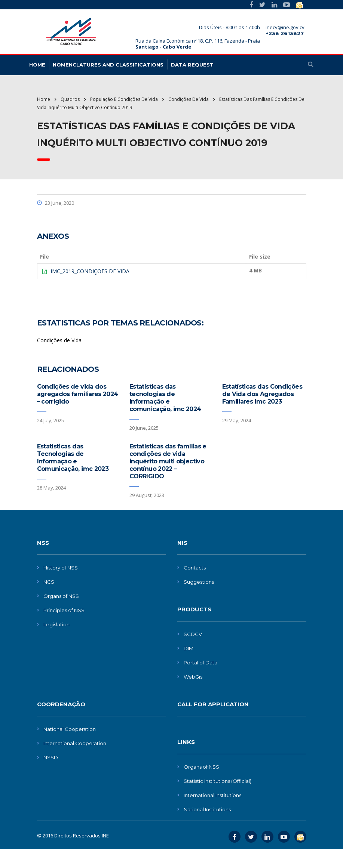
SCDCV (193, 634)
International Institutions (212, 795)
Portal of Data (200, 663)
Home (43, 99)
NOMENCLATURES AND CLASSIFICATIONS (108, 65)
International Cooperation (74, 743)
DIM (188, 648)
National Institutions (207, 809)
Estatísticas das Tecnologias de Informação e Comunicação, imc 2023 (73, 457)
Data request (192, 65)
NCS (48, 582)
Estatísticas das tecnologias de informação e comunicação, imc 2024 (165, 398)
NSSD (50, 757)
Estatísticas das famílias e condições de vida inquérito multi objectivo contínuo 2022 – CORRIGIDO (167, 461)
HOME (37, 65)
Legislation (56, 624)
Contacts (195, 568)
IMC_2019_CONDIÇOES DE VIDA (89, 271)
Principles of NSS (64, 610)
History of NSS (60, 568)
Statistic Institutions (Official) (217, 781)
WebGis (193, 677)
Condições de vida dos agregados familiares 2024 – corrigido (77, 394)
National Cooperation (69, 729)
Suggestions (199, 582)
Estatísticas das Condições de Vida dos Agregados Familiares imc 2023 (262, 394)
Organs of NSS (61, 596)
